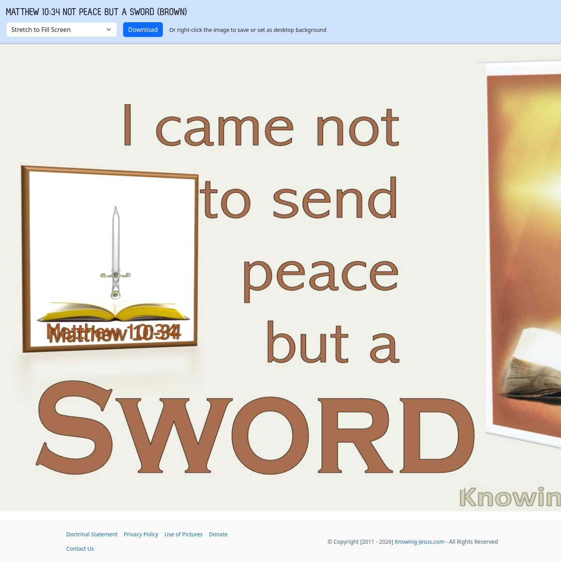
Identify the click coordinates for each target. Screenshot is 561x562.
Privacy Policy (141, 534)
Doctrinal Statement (92, 534)
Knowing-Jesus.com (420, 541)
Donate (218, 534)
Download (143, 29)
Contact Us (80, 548)
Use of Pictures (183, 534)
